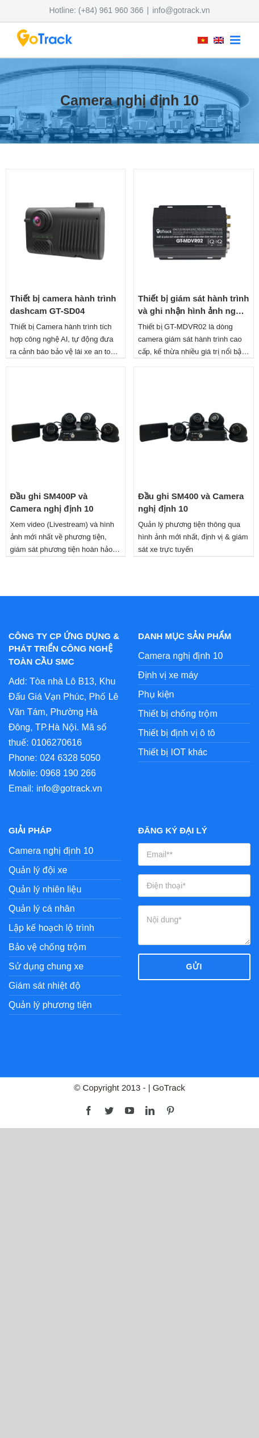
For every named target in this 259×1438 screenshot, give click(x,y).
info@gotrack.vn (181, 10)
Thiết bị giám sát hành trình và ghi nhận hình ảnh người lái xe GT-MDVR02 (193, 311)
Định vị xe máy (168, 675)
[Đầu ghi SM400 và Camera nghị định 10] (193, 375)
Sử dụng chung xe (46, 966)
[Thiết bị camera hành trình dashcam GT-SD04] (66, 177)
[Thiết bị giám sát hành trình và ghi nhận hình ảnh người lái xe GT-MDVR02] (193, 177)
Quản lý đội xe (38, 870)
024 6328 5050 (70, 758)
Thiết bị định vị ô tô (176, 733)
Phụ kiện (156, 694)
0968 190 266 (68, 773)
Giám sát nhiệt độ (45, 985)
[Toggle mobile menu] (236, 40)
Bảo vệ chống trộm (47, 947)
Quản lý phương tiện (50, 1005)
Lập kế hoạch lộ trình (51, 928)
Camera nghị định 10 (180, 656)
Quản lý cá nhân (42, 908)
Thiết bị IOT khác (172, 752)
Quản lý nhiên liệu (45, 889)
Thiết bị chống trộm (178, 713)
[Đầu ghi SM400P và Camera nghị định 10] (66, 375)
